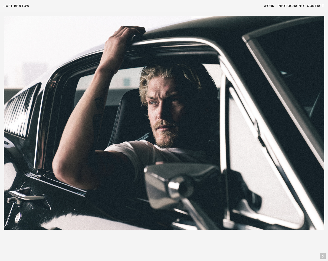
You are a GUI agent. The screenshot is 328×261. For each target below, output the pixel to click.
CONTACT (315, 6)
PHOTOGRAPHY (291, 6)
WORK (269, 6)
